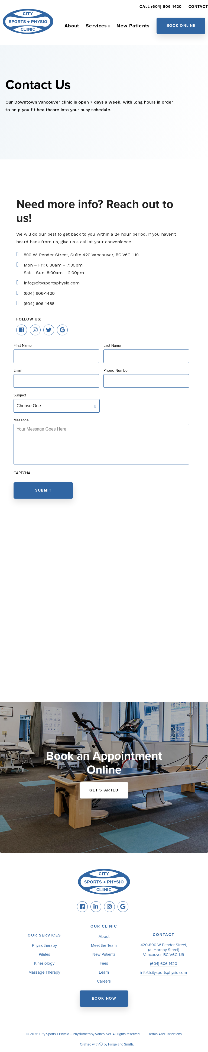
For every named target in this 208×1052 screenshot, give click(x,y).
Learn (104, 972)
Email (18, 370)
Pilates (44, 954)
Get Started (103, 790)
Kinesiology (44, 963)
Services (96, 26)
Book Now (104, 998)
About (71, 26)
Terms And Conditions (165, 1034)
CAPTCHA (22, 473)
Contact (198, 6)
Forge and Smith (120, 1044)
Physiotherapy (44, 945)
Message (21, 420)
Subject (20, 395)
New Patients (133, 26)
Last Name (112, 346)
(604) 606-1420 (39, 293)
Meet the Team (104, 945)
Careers (104, 981)
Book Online (181, 25)
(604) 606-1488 (39, 303)
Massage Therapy (44, 972)
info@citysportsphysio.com (52, 283)
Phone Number (116, 370)
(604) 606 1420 (163, 963)
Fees (104, 963)
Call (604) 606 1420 (160, 6)
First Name (23, 346)
